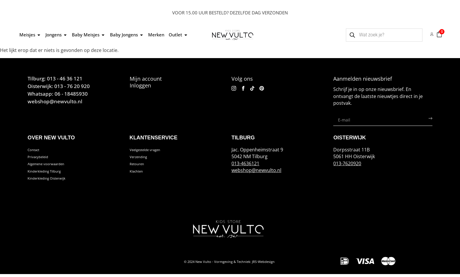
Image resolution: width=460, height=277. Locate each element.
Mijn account (146, 78)
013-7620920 (347, 163)
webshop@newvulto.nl (256, 170)
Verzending (142, 158)
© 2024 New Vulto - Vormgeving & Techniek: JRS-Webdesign (229, 264)
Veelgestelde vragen (152, 150)
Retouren (140, 165)
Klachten (139, 173)
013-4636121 (245, 163)
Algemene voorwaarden (54, 165)
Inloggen (140, 85)
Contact (36, 150)
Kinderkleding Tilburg (51, 173)
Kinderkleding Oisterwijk (54, 181)
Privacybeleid (42, 158)
